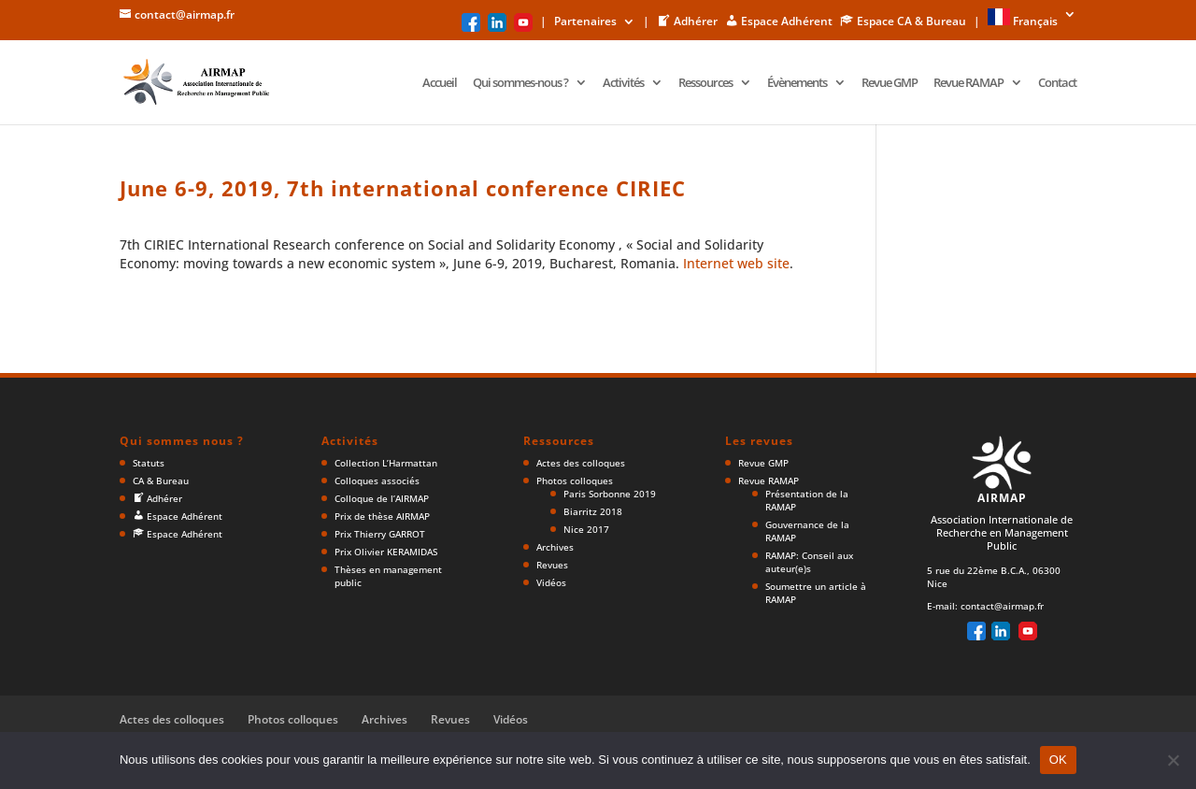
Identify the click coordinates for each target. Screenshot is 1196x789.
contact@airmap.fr (1002, 605)
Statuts (148, 462)
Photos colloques (574, 480)
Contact (1057, 83)
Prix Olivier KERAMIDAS (386, 551)
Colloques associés (377, 480)
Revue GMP (889, 83)
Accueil (439, 83)
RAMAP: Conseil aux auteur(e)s (809, 562)
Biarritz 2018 (592, 511)
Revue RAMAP (968, 83)
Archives (555, 546)
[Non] (1172, 760)
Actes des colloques (580, 462)
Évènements (797, 83)
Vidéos (551, 582)
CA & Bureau (161, 480)
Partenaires (585, 22)
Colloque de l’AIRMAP (382, 498)
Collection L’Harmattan (386, 462)
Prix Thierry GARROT (380, 533)
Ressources (705, 83)
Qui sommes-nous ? (520, 83)
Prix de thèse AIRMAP (382, 516)
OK (1058, 760)
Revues (552, 564)
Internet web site (736, 263)
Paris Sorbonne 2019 (609, 493)
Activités (623, 83)
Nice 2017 (586, 529)
